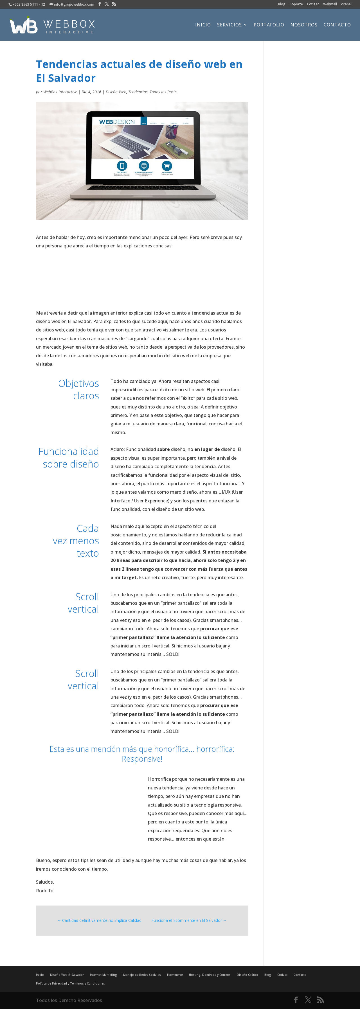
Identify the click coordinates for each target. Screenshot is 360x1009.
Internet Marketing (103, 975)
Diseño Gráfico (247, 975)
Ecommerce (175, 975)
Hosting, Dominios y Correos (210, 975)
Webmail (330, 4)
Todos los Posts (163, 91)
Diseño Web (116, 91)
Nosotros (304, 25)
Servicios (229, 25)
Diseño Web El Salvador (67, 975)
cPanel (346, 4)
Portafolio (269, 25)
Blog (281, 4)
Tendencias (138, 91)
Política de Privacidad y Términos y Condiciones (70, 983)
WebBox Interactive (60, 91)
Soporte (296, 4)
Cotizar (313, 4)
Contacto (337, 25)
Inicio (203, 25)
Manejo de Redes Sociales (142, 975)
